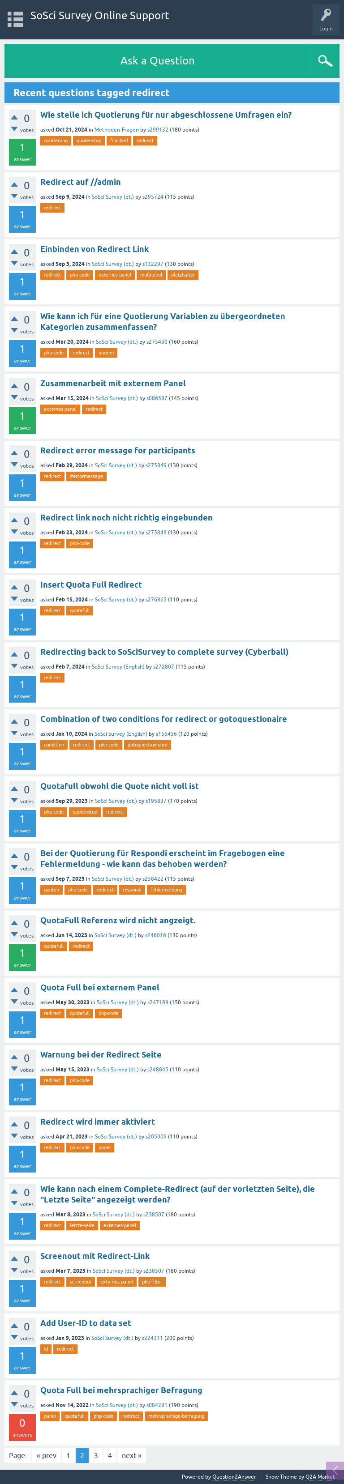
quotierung (56, 140)
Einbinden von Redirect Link (94, 249)
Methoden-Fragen (117, 130)
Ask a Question (157, 61)
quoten (106, 352)
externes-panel (115, 274)
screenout (80, 1281)
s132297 (152, 264)
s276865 (156, 600)
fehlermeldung (166, 889)
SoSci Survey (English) (118, 667)
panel (105, 1147)
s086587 (157, 398)
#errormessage (86, 476)
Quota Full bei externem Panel (99, 987)
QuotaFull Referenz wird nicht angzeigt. (117, 920)
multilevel (151, 274)
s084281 (157, 1405)
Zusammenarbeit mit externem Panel (113, 383)
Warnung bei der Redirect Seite (101, 1054)
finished (119, 140)
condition (54, 744)
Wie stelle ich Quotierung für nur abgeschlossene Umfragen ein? (166, 114)
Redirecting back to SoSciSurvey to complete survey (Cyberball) (164, 652)
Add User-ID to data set (85, 1323)
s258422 (152, 879)
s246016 (155, 935)
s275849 (156, 465)
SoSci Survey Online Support (99, 15)
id (46, 1349)
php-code (80, 274)
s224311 (152, 1338)
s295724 (152, 197)
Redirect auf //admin (80, 182)
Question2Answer (234, 1477)
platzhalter (183, 274)
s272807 (163, 667)
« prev (46, 1455)
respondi (132, 889)
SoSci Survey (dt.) (113, 197)
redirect (145, 140)
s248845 (157, 1069)
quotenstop (89, 140)
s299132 (157, 130)
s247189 (157, 1002)
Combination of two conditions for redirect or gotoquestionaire (163, 719)
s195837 (156, 801)
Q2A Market (320, 1477)
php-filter (152, 1281)
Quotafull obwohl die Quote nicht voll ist (119, 786)
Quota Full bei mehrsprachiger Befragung (121, 1390)
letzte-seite (82, 1225)
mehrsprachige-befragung (176, 1416)
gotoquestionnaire (148, 744)
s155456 (166, 734)
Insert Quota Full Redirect (91, 584)
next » (132, 1455)
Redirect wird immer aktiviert (97, 1121)
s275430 (157, 342)
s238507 (153, 1214)
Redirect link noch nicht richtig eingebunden (126, 517)
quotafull (80, 610)
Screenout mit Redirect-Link (95, 1256)
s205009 (156, 1137)
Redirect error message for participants (117, 450)
